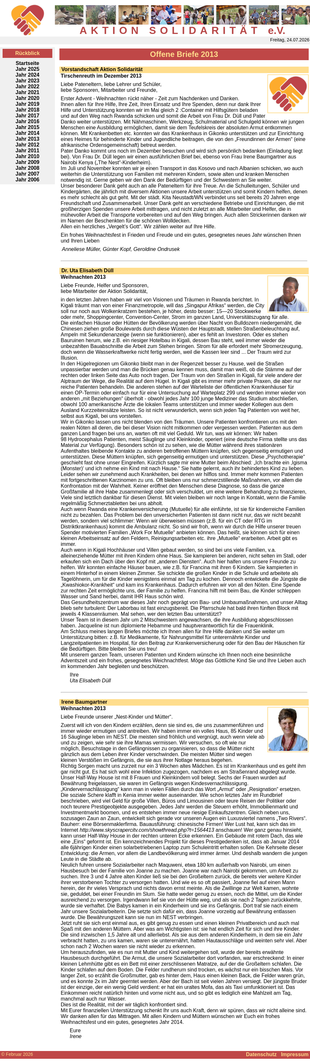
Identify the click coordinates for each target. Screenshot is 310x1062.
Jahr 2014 (27, 133)
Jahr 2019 (27, 104)
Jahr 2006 (27, 179)
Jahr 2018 (27, 110)
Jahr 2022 (27, 86)
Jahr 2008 (27, 168)
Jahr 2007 (27, 174)
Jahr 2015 (27, 127)
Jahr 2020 (27, 98)
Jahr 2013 (27, 139)
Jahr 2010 (27, 156)
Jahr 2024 (27, 75)
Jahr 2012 (27, 144)
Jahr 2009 (27, 162)
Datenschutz (261, 1054)
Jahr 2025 (27, 69)
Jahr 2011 (27, 150)
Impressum (294, 1054)
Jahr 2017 (27, 115)
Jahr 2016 (27, 121)
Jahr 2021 (27, 92)
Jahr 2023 (27, 80)
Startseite (27, 63)
